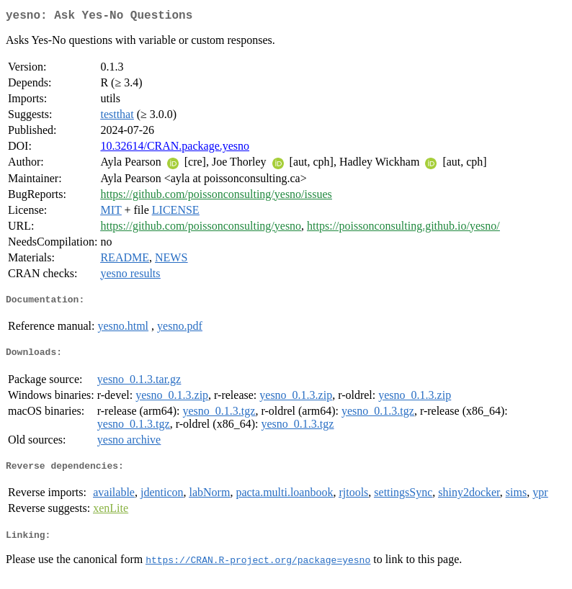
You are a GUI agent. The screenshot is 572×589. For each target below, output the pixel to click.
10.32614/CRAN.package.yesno (174, 149)
